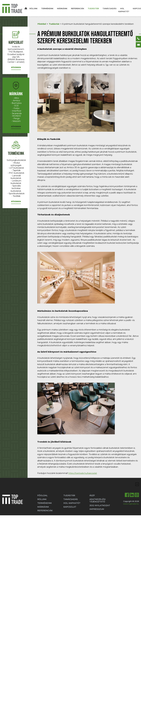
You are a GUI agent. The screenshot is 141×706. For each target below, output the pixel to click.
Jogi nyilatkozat (99, 505)
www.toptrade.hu (131, 504)
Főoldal (42, 24)
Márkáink (62, 8)
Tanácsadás (109, 8)
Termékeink (47, 8)
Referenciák (77, 8)
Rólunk (33, 8)
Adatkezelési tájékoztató (97, 500)
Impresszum (96, 509)
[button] (16, 68)
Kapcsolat (69, 507)
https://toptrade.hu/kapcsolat (82, 473)
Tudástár (93, 8)
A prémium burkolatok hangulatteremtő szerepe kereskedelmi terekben (98, 24)
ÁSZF (92, 495)
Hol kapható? (123, 10)
